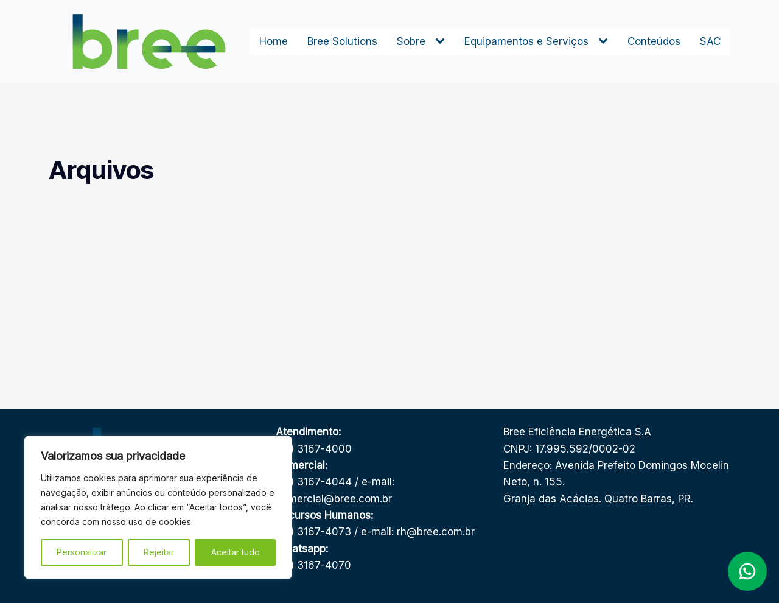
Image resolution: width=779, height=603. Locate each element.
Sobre (411, 41)
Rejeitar (159, 552)
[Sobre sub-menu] (442, 41)
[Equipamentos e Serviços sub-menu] (605, 41)
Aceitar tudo (235, 552)
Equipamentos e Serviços (526, 41)
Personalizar (82, 552)
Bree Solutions (342, 41)
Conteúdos (653, 41)
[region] (158, 507)
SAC (710, 41)
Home (273, 41)
